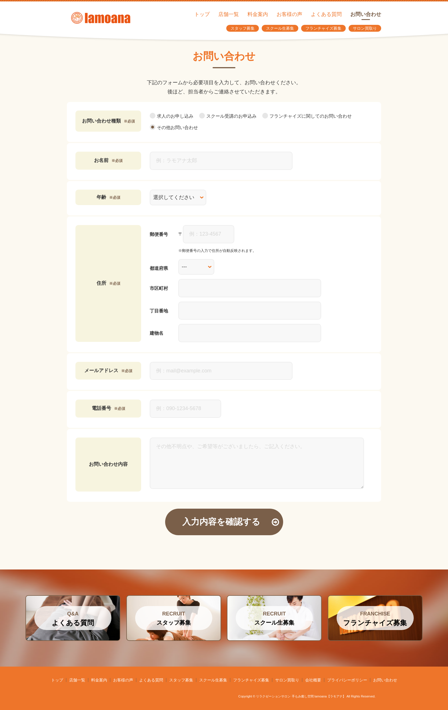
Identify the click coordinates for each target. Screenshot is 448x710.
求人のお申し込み (171, 116)
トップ (202, 14)
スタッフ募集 (243, 28)
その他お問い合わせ (174, 127)
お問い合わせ (365, 14)
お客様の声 (289, 14)
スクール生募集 (280, 28)
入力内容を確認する (230, 521)
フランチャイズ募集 (323, 28)
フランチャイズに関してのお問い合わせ (307, 116)
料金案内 (257, 14)
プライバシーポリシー (347, 680)
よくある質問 (326, 14)
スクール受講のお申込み (228, 116)
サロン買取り (365, 28)
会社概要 (313, 680)
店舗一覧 (228, 14)
